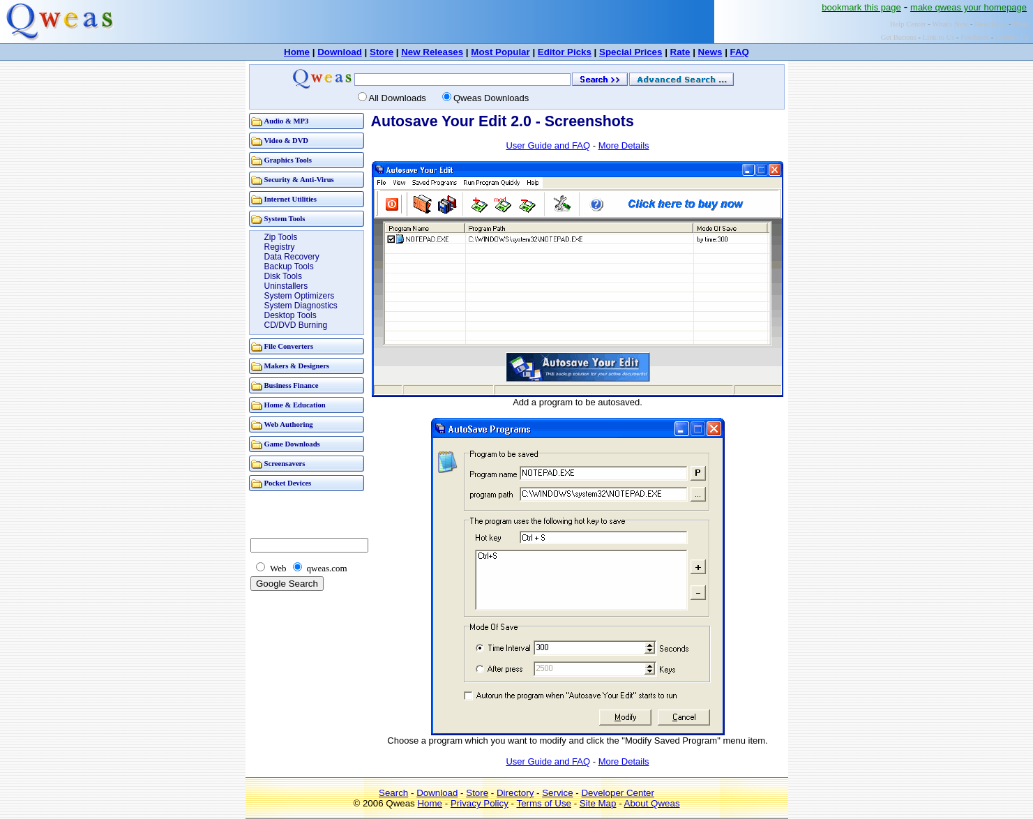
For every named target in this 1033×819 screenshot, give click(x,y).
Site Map (598, 803)
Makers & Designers (297, 366)
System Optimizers (299, 296)
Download (339, 52)
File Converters (289, 346)
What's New (950, 24)
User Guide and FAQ (548, 145)
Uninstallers (286, 286)
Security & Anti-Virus (299, 179)
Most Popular (500, 52)
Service (557, 793)
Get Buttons (899, 37)
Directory (515, 793)
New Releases (432, 52)
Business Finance (291, 385)
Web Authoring (288, 424)
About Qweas (652, 803)
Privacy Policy (479, 803)
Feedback (974, 37)
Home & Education (295, 405)
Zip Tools (281, 237)
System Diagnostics (301, 305)
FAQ (739, 52)
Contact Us (1012, 37)
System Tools (285, 219)
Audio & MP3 (286, 121)
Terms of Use (543, 803)
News (710, 52)
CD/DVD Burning (296, 325)
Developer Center (617, 793)
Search (393, 793)
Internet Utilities (290, 199)
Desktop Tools (290, 315)
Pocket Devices (288, 483)
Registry (279, 247)
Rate (680, 52)
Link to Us (939, 37)
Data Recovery (291, 257)
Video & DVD (286, 140)
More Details (623, 145)
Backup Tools (289, 266)
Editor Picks (564, 52)
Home (297, 52)
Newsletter (990, 24)
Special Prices (630, 52)
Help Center (908, 24)
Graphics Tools (288, 160)
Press (1021, 24)
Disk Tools (283, 276)
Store (381, 52)
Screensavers (285, 463)
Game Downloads (292, 444)
